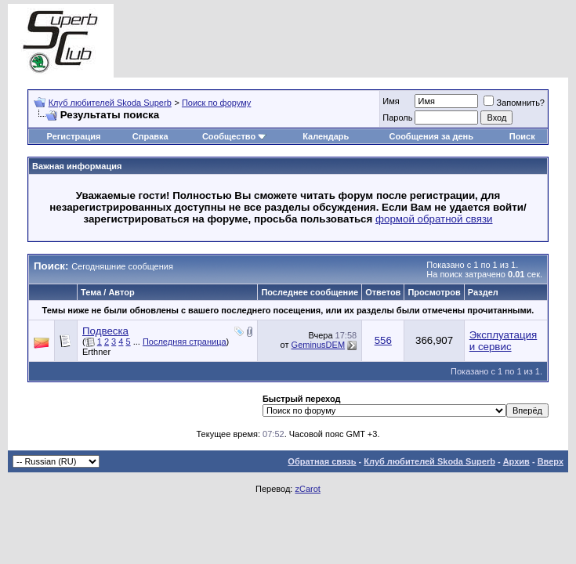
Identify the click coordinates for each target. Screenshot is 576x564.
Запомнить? (514, 102)
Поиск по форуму (216, 102)
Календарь (325, 136)
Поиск (522, 136)
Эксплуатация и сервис (503, 340)
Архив (516, 461)
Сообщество (234, 136)
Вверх (550, 461)
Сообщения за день (431, 136)
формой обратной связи (434, 219)
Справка (150, 136)
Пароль (397, 117)
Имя (390, 101)
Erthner (96, 351)
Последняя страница (184, 341)
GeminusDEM (318, 344)
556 (383, 340)
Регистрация (74, 136)
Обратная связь (322, 461)
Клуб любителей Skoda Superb (110, 102)
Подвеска (105, 331)
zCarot (307, 489)
